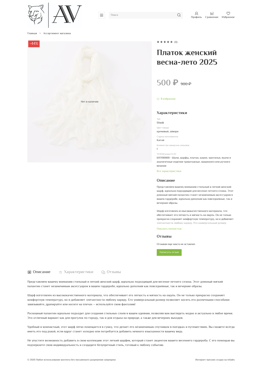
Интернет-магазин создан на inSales (215, 360)
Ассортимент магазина (57, 33)
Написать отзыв (169, 252)
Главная (32, 33)
